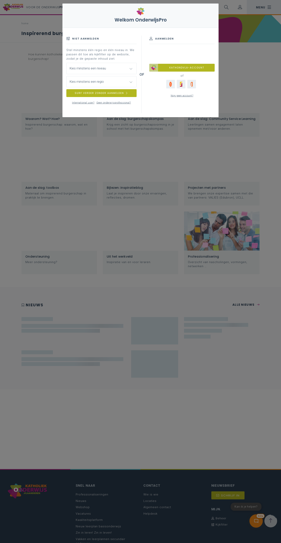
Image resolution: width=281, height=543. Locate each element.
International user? (83, 102)
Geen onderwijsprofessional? (113, 102)
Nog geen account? (182, 95)
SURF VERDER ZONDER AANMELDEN (101, 93)
